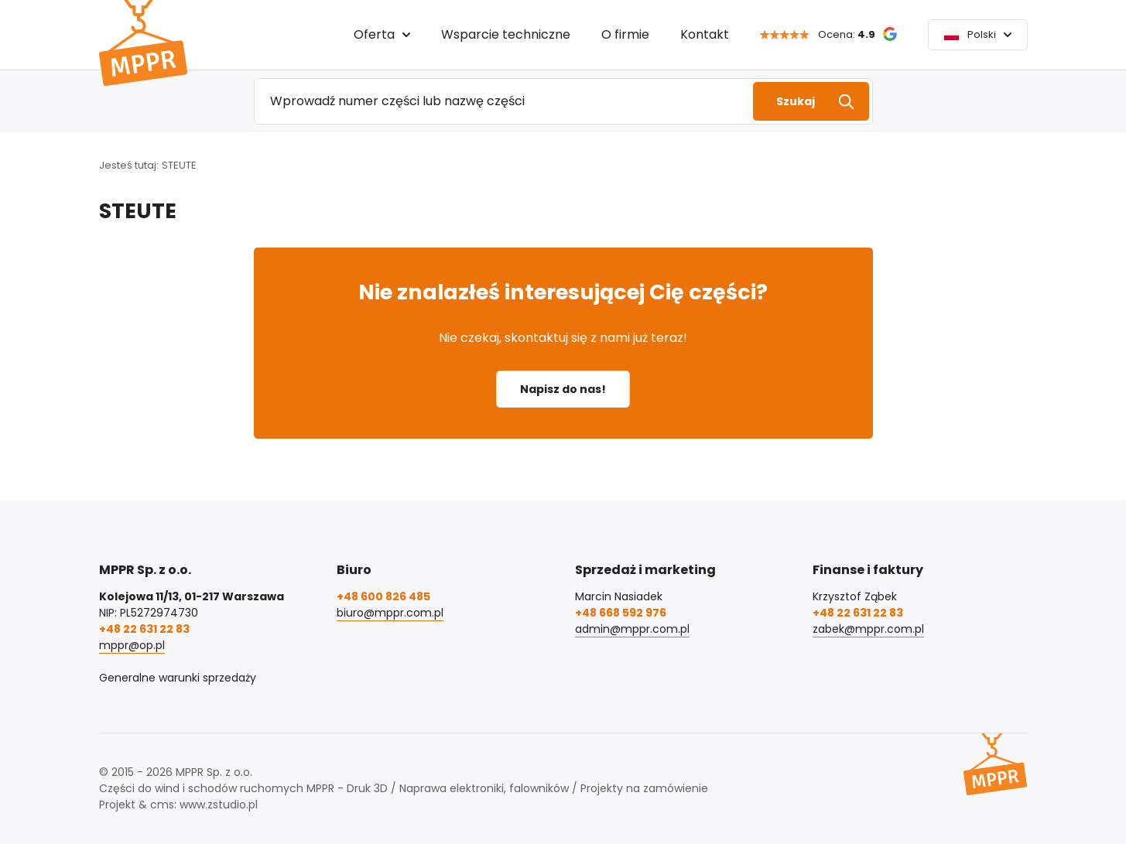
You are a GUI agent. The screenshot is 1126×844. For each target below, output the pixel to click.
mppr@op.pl (132, 645)
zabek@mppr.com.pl (868, 629)
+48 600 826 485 (383, 596)
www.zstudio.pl (219, 804)
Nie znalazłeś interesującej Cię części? (563, 292)
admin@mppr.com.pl (632, 629)
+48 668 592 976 (620, 612)
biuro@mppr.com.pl (390, 612)
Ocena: (846, 34)
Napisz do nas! (563, 389)
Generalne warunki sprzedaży (177, 677)
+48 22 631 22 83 (144, 629)
